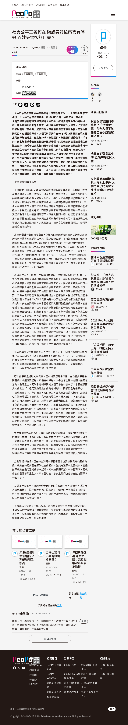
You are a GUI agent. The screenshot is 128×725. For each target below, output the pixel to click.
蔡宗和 (99, 289)
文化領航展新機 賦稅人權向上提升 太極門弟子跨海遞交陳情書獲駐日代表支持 (103, 186)
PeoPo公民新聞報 (54, 667)
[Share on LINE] (32, 105)
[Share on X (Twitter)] (26, 105)
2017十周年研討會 (88, 676)
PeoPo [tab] (40, 595)
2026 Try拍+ (71, 665)
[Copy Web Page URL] (38, 105)
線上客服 (64, 4)
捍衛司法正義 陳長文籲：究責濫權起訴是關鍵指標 (79, 559)
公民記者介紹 (54, 692)
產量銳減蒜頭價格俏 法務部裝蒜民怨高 (26, 557)
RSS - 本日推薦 (107, 676)
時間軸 (33, 675)
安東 (100, 99)
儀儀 (21, 567)
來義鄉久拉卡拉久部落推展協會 (92, 100)
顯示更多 (28, 86)
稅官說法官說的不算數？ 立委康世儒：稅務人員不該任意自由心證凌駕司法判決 (102, 129)
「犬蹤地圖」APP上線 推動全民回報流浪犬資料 (102, 348)
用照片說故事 (71, 692)
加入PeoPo (27, 4)
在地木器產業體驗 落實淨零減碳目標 (102, 259)
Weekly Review (33, 682)
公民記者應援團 (54, 685)
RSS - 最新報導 (107, 667)
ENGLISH (40, 4)
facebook (14, 667)
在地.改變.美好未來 (89, 685)
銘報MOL (100, 355)
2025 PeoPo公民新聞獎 (72, 676)
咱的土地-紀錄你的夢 (72, 685)
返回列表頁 (50, 638)
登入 (16, 5)
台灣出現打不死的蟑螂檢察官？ (53, 556)
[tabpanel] (50, 618)
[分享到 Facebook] (20, 105)
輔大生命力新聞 (103, 397)
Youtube (24, 667)
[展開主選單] (113, 14)
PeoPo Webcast (51, 676)
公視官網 (52, 4)
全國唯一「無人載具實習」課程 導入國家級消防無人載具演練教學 (102, 280)
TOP (112, 709)
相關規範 (34, 670)
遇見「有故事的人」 (89, 694)
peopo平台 (101, 331)
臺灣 (25, 67)
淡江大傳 (100, 306)
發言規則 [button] (83, 595)
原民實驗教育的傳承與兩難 (102, 301)
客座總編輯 (53, 697)
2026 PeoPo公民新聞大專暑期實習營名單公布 (102, 323)
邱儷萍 (99, 376)
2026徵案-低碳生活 (89, 667)
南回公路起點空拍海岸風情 (102, 370)
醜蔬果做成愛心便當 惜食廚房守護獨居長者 (102, 390)
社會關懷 (28, 74)
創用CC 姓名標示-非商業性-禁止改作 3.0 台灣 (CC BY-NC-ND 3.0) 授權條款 (29, 93)
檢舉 (84, 49)
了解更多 (103, 68)
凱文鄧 (99, 264)
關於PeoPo (35, 665)
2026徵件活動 (99, 238)
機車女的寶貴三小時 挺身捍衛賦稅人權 (103, 157)
